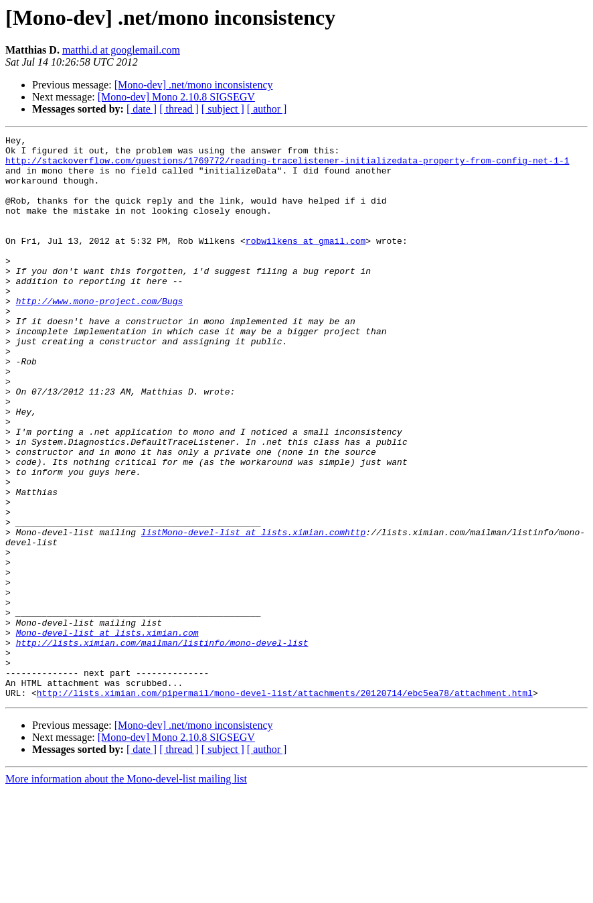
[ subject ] (222, 109)
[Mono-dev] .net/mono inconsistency (193, 84)
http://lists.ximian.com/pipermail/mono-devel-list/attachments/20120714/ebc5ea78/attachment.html (285, 805)
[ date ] (141, 109)
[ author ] (267, 109)
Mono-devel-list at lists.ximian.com (107, 733)
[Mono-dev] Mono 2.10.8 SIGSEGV (176, 96)
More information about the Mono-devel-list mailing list (126, 891)
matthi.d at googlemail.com (121, 50)
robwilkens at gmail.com (305, 263)
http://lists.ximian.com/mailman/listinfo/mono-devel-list (162, 745)
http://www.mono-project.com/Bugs (99, 335)
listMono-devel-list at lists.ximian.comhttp (253, 612)
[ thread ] (179, 109)
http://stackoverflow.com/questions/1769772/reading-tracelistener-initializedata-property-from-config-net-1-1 (287, 166)
